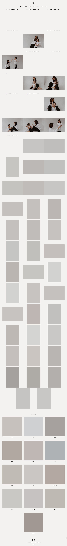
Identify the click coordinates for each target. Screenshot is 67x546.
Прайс (30, 6)
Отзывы (42, 6)
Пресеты (38, 6)
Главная (21, 6)
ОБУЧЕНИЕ (33, 6)
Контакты (46, 6)
